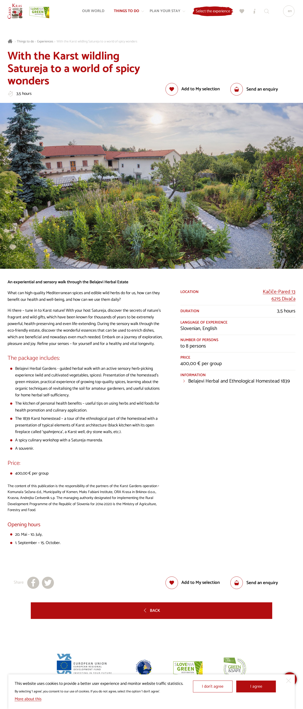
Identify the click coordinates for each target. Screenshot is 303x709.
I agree (256, 686)
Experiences (45, 41)
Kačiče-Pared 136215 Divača (279, 295)
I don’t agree (212, 686)
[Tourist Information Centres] (253, 13)
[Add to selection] (192, 89)
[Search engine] (265, 13)
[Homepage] (17, 13)
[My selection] (240, 13)
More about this (28, 699)
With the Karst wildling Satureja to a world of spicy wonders (97, 41)
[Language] (287, 13)
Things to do (25, 41)
